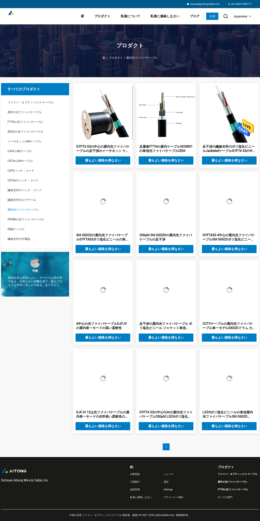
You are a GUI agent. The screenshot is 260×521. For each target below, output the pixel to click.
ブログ (194, 16)
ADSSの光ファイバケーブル (25, 131)
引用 (212, 16)
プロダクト (102, 16)
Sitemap (168, 489)
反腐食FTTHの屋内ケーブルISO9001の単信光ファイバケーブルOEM (166, 149)
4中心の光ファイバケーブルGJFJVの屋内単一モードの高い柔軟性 (101, 326)
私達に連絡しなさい (165, 16)
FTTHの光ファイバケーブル (25, 121)
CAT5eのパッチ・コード (23, 180)
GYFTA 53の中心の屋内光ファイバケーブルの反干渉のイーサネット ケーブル (103, 149)
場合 (166, 481)
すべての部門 (225, 497)
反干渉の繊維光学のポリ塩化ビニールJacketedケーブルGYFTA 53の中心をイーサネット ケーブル (229, 149)
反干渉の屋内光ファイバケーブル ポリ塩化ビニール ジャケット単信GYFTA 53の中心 (165, 326)
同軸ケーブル (16, 229)
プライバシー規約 (173, 497)
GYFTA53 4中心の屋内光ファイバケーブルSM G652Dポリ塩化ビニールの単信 (229, 237)
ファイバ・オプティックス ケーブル (31, 102)
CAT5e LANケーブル (20, 160)
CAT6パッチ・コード (21, 170)
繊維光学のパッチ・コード (25, 190)
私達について (130, 16)
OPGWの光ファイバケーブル (26, 219)
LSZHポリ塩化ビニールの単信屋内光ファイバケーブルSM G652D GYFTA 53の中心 (228, 414)
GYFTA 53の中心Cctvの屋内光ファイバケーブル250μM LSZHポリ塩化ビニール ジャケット (166, 414)
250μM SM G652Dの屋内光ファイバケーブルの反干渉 (165, 237)
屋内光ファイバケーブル (23, 209)
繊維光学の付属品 (19, 238)
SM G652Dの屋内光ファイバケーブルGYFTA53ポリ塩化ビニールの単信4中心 (102, 237)
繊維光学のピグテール (22, 199)
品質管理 (135, 489)
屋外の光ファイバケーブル (25, 112)
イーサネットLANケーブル (24, 141)
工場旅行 (135, 481)
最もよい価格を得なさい (103, 160)
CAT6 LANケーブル (20, 151)
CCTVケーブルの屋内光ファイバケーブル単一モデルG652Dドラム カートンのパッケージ (229, 326)
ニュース (168, 474)
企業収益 (135, 474)
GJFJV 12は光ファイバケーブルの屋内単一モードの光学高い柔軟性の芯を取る (102, 414)
